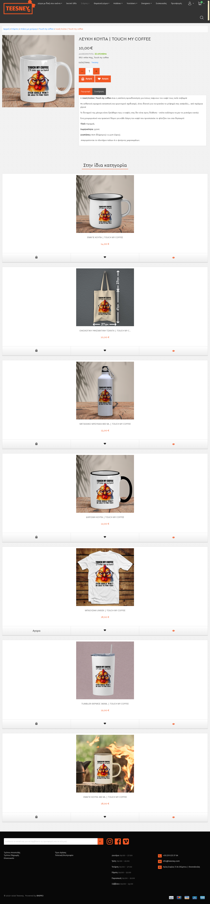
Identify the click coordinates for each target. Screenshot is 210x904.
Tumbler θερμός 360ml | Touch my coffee (105, 703)
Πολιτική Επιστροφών (64, 855)
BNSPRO (40, 895)
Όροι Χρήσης (60, 852)
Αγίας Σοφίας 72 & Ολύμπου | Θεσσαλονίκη (181, 867)
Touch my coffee (46, 29)
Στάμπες (15, 29)
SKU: (81, 58)
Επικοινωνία (9, 858)
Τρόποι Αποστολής (12, 852)
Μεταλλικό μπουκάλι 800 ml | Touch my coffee (105, 423)
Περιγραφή (85, 91)
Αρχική (6, 29)
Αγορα (36, 630)
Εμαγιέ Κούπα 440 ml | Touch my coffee (105, 797)
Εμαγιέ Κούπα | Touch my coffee (105, 237)
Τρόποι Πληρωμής (11, 855)
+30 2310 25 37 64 (170, 855)
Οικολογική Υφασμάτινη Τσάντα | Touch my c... (105, 330)
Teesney (94, 62)
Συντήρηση (99, 91)
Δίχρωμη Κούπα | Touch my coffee (105, 517)
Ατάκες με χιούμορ (29, 29)
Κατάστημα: (84, 63)
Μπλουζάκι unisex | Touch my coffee (105, 610)
